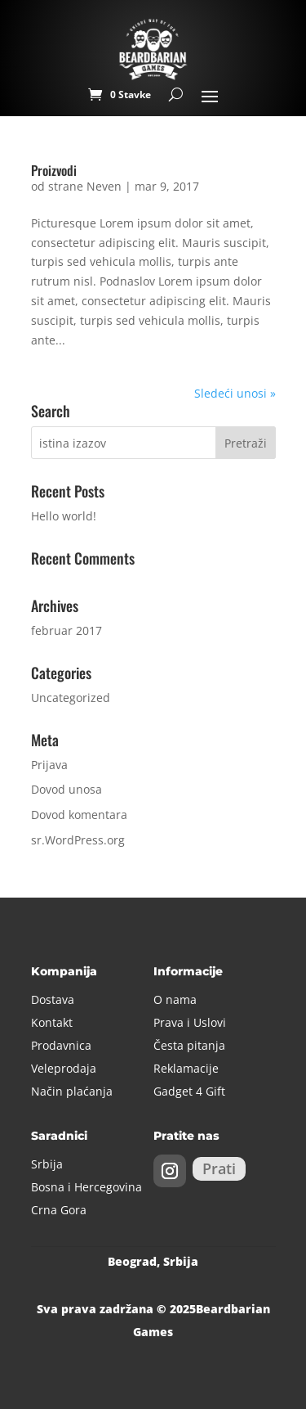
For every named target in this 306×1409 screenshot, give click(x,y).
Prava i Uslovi (189, 1022)
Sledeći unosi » (235, 393)
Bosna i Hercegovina (86, 1187)
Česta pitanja (189, 1045)
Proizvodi (54, 170)
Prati (219, 1168)
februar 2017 (66, 630)
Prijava (49, 764)
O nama (175, 999)
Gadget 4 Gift (189, 1091)
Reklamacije (186, 1068)
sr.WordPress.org (78, 840)
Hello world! (63, 516)
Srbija (47, 1164)
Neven (104, 186)
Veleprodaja (63, 1068)
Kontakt (52, 1022)
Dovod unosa (66, 789)
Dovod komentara (79, 814)
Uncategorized (70, 697)
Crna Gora (58, 1210)
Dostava (52, 999)
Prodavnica (61, 1045)
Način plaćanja (72, 1091)
